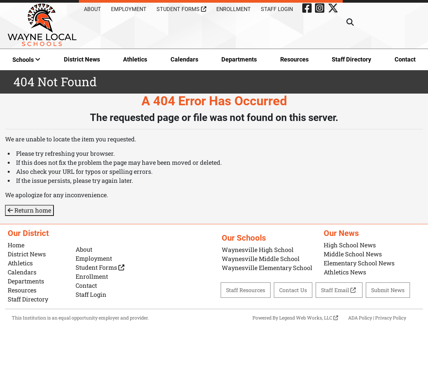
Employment (128, 9)
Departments (239, 59)
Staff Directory (351, 59)
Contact (405, 59)
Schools (26, 59)
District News (82, 59)
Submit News (388, 289)
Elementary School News (359, 263)
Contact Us (293, 289)
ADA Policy (360, 317)
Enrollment (233, 9)
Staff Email (339, 289)
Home (16, 245)
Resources (294, 59)
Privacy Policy (390, 317)
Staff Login (277, 9)
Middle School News (353, 254)
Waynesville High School (258, 250)
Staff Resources (245, 289)
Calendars (184, 59)
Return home (29, 210)
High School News (350, 245)
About (92, 9)
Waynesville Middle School (261, 259)
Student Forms (181, 9)
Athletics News (345, 272)
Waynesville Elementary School (267, 268)
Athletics (135, 59)
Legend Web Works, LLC (308, 317)
